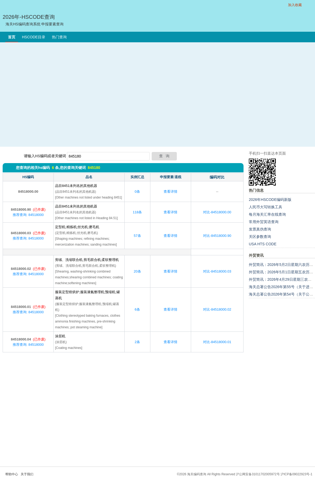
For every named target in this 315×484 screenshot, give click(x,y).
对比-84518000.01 (217, 342)
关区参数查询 (260, 236)
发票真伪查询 (260, 229)
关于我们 (27, 474)
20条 (137, 271)
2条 (137, 342)
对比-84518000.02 (217, 309)
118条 (137, 212)
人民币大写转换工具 (265, 207)
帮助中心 (11, 474)
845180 (94, 167)
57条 (137, 236)
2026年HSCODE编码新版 (270, 199)
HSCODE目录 (33, 37)
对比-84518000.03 (217, 271)
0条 (137, 191)
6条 (137, 309)
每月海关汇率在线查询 (267, 214)
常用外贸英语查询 (263, 222)
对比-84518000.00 (217, 212)
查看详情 (170, 191)
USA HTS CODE (262, 244)
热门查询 (59, 37)
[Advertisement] (49, 94)
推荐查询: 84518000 (28, 215)
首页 (11, 37)
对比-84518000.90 (217, 236)
